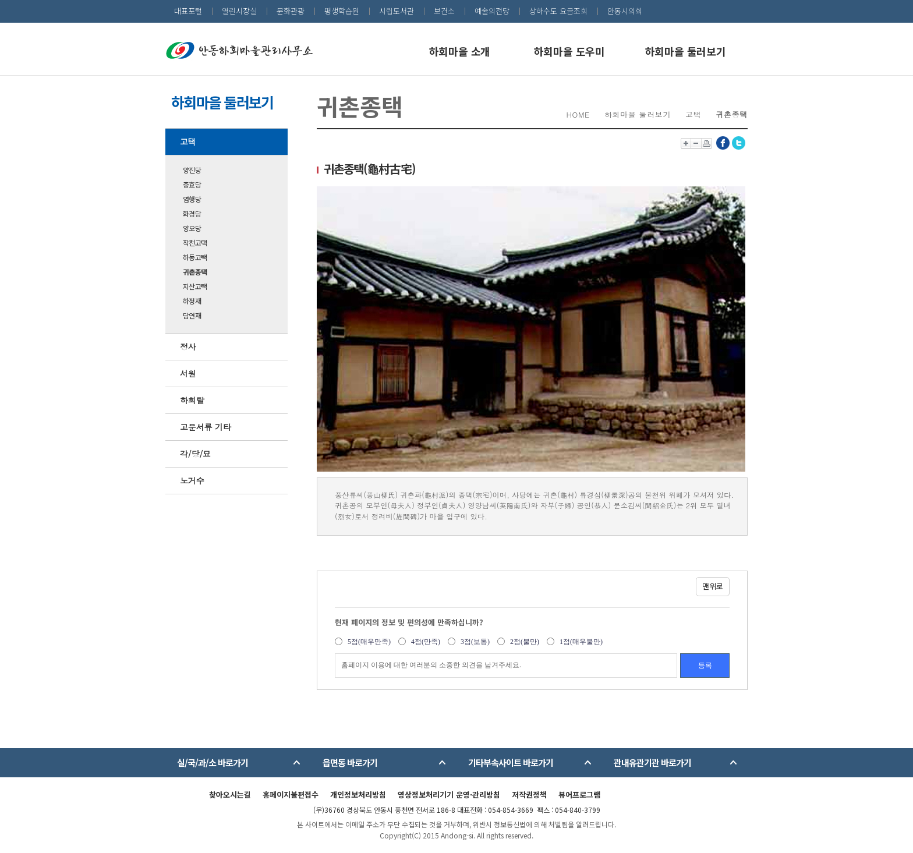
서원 (188, 373)
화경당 (192, 213)
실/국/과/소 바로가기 (212, 762)
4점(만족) (425, 642)
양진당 (192, 170)
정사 (188, 346)
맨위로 (712, 586)
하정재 (192, 301)
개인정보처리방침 (358, 794)
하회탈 (192, 400)
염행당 (192, 199)
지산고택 (195, 286)
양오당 (192, 228)
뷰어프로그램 (579, 794)
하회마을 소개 (460, 51)
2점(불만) (524, 642)
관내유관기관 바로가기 (652, 762)
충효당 (192, 184)
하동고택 (195, 257)
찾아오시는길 (230, 794)
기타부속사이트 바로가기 (510, 762)
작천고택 (195, 242)
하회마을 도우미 (570, 51)
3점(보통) (475, 642)
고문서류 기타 (205, 427)
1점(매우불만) (581, 642)
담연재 (192, 315)
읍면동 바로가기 (350, 762)
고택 (188, 141)
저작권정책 (529, 794)
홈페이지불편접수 (291, 794)
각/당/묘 (195, 453)
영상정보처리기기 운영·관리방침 (449, 794)
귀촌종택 (195, 272)
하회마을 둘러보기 (685, 51)
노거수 (192, 480)
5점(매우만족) (369, 642)
